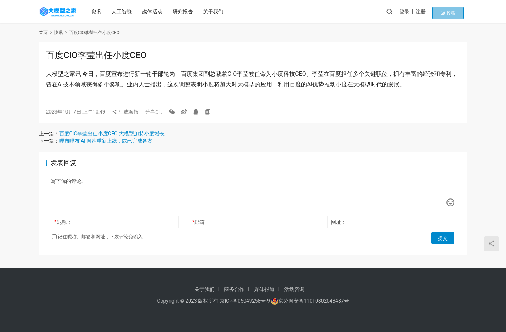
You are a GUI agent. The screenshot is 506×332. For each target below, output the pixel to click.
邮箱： (201, 222)
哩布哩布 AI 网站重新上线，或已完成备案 (106, 141)
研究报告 (185, 12)
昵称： (63, 222)
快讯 (58, 32)
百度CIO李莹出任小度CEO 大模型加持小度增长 (112, 133)
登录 (414, 12)
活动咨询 (294, 289)
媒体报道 (264, 289)
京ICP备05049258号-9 (245, 301)
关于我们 (216, 12)
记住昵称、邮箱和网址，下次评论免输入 (97, 236)
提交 (444, 236)
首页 (43, 32)
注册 (431, 12)
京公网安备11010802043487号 (313, 301)
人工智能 (124, 12)
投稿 (455, 11)
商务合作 (234, 289)
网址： (338, 222)
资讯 (99, 12)
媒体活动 (155, 12)
